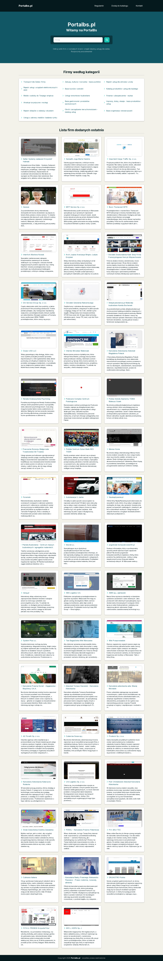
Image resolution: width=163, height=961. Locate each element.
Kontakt (139, 6)
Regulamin (99, 6)
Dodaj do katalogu (119, 6)
